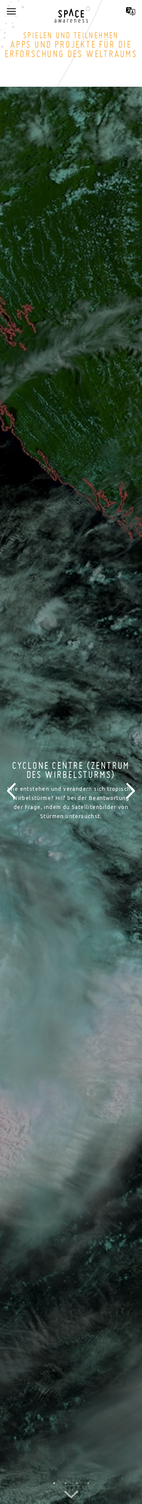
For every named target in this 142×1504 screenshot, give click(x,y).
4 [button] (88, 1483)
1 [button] (54, 1483)
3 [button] (77, 1483)
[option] (71, 791)
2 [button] (65, 1483)
